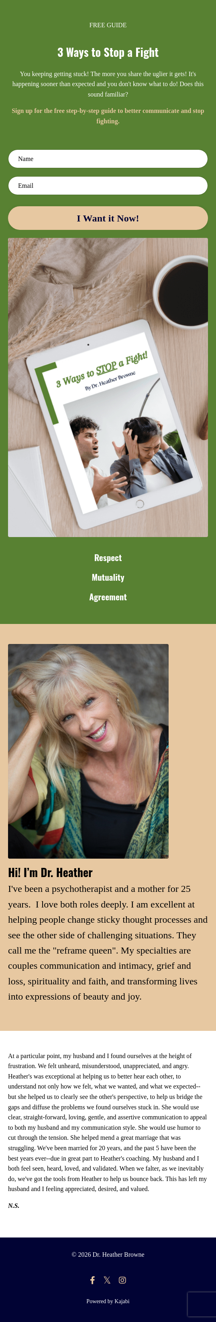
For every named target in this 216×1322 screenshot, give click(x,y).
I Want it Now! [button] (108, 218)
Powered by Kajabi (107, 1301)
